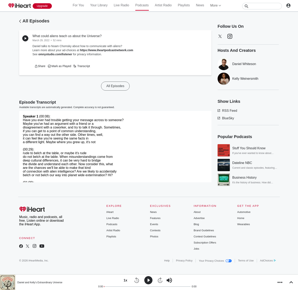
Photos (154, 236)
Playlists (184, 5)
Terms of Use (246, 260)
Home (240, 218)
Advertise (199, 218)
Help (167, 260)
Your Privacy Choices (215, 260)
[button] (39, 66)
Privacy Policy (184, 260)
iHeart (109, 212)
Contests (155, 230)
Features (155, 218)
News (200, 5)
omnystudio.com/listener (55, 54)
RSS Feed (227, 110)
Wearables (243, 224)
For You (78, 5)
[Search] (262, 6)
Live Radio (121, 5)
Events (154, 224)
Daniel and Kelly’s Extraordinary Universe (39, 282)
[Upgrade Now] (42, 6)
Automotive (243, 212)
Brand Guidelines (204, 230)
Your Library (99, 5)
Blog (196, 224)
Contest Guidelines (205, 236)
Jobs (196, 248)
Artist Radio (163, 5)
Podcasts (142, 5)
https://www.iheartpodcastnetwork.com (106, 50)
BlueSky (226, 118)
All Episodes (35, 20)
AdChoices (268, 260)
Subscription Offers (205, 242)
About (197, 212)
